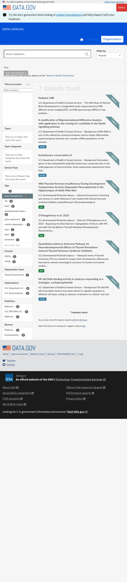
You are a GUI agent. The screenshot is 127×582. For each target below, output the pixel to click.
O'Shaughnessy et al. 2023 (53, 215)
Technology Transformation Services (78, 379)
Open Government (19, 354)
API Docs (83, 320)
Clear (28, 84)
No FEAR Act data (13, 404)
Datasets (93, 39)
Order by (101, 50)
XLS (41, 207)
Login (81, 354)
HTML (42, 147)
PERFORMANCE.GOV (66, 354)
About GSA (9, 387)
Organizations (112, 39)
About (5, 354)
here (83, 326)
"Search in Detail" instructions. (60, 75)
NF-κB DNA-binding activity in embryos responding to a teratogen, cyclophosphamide (70, 280)
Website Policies (37, 354)
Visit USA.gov (75, 412)
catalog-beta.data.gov (69, 15)
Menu (121, 7)
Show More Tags (12, 245)
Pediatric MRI (46, 97)
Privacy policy (74, 398)
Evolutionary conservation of (55, 155)
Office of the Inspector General (84, 387)
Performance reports (78, 393)
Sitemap (50, 354)
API (73, 320)
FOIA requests (11, 398)
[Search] (86, 54)
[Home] (19, 8)
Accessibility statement (17, 393)
